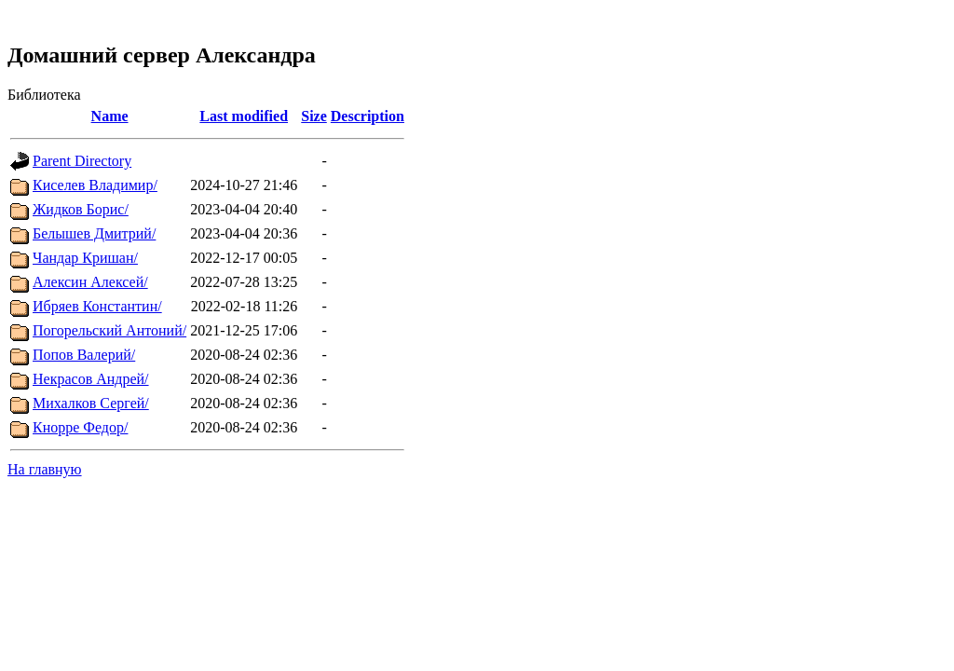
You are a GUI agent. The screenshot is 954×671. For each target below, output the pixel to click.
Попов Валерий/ (84, 355)
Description (367, 116)
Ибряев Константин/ (97, 306)
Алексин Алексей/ (90, 282)
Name (110, 116)
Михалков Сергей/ (91, 403)
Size (314, 116)
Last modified (243, 116)
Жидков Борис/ (81, 209)
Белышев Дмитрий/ (94, 233)
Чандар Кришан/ (85, 258)
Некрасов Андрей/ (91, 379)
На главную (44, 469)
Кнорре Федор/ (80, 427)
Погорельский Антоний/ (109, 330)
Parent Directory (82, 161)
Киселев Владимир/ (95, 185)
